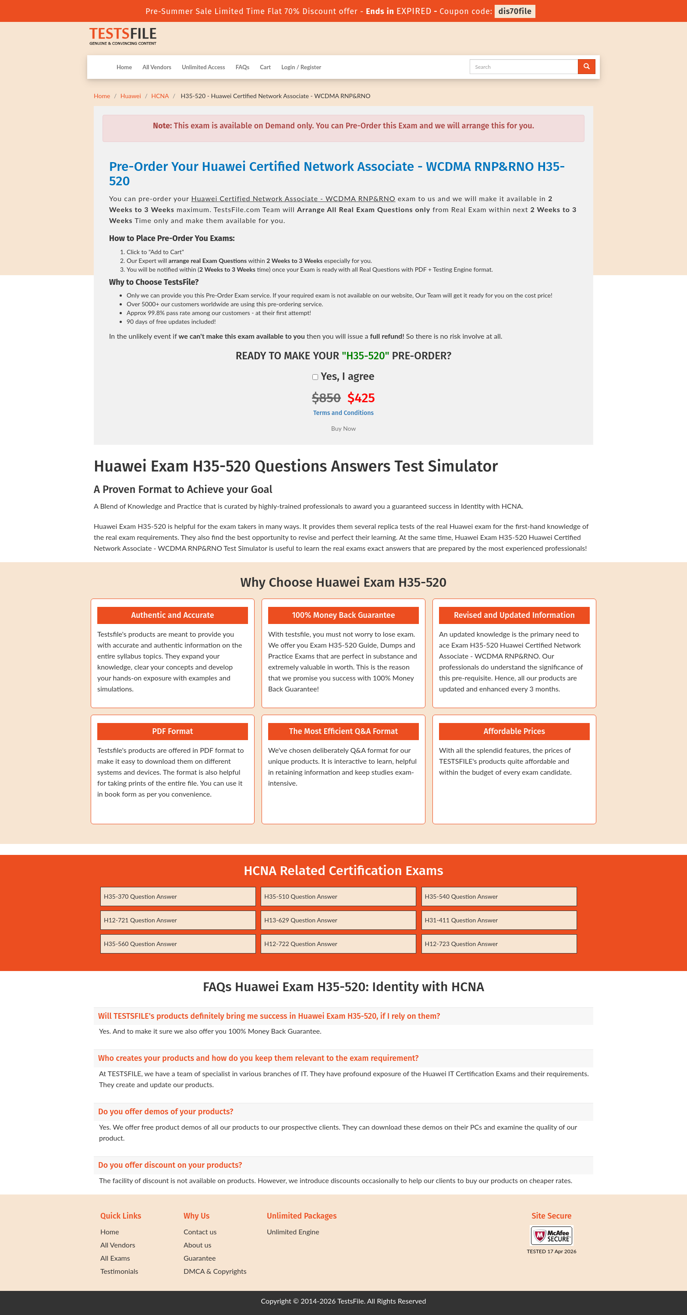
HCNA (160, 95)
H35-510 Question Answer (300, 896)
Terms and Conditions (343, 413)
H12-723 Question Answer (461, 943)
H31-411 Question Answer (461, 920)
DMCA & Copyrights (215, 1271)
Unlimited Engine (293, 1231)
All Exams (115, 1258)
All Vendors (156, 67)
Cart (265, 67)
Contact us (200, 1231)
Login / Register (301, 67)
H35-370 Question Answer (140, 896)
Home (124, 67)
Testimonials (119, 1271)
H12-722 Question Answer (300, 943)
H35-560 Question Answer (140, 943)
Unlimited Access (203, 67)
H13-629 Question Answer (300, 920)
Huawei (130, 95)
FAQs (242, 67)
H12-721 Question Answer (140, 920)
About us (197, 1245)
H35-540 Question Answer (461, 896)
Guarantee (200, 1258)
